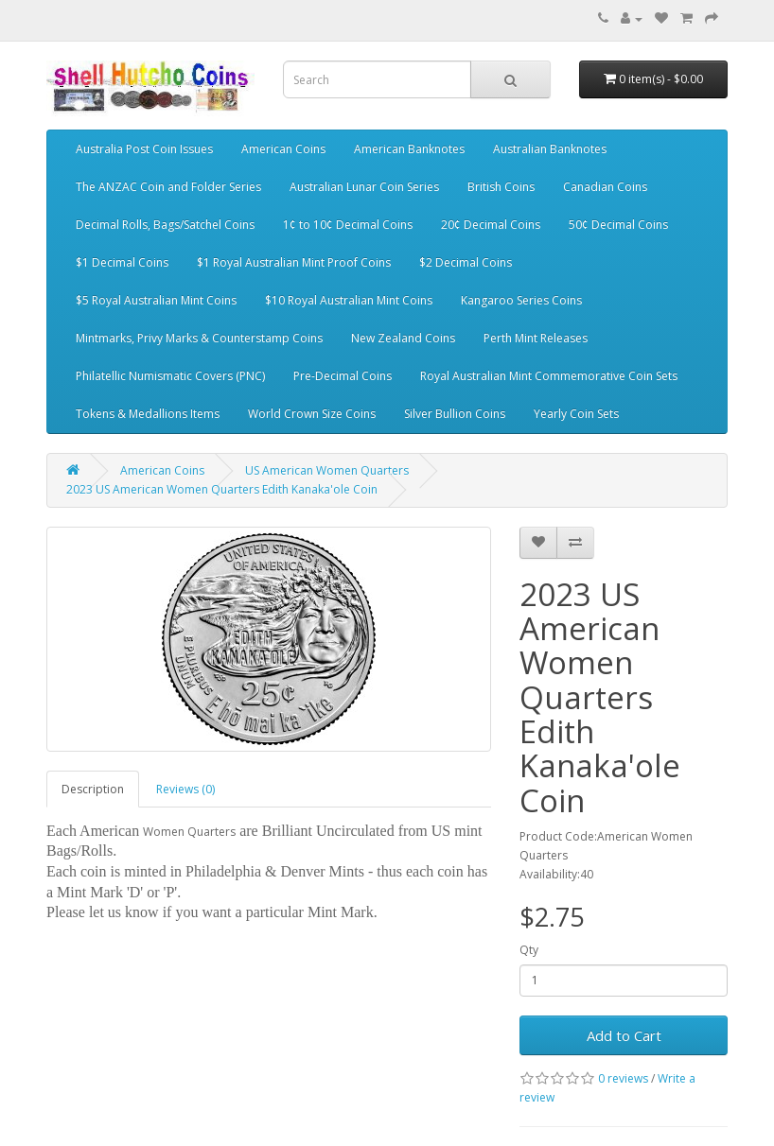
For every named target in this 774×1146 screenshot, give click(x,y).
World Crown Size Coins (312, 414)
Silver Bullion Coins (454, 414)
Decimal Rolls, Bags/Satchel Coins (165, 225)
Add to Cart (624, 1035)
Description (93, 789)
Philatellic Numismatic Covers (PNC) (170, 376)
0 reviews (623, 1078)
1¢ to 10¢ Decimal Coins (348, 225)
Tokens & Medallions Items (148, 414)
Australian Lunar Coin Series (364, 187)
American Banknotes (409, 149)
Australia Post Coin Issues (144, 149)
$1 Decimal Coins (122, 262)
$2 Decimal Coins (465, 262)
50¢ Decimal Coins (618, 225)
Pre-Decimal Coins (342, 376)
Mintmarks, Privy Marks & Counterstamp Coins (199, 338)
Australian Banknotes (550, 149)
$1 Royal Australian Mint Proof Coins (294, 262)
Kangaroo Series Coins (521, 300)
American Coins (283, 149)
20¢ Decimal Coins (490, 225)
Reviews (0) (185, 789)
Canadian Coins (605, 187)
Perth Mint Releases (536, 338)
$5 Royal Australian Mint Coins (156, 300)
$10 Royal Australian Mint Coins (348, 300)
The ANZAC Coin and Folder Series (168, 187)
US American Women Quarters (327, 470)
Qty (528, 950)
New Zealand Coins (403, 338)
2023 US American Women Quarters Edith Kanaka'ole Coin (222, 489)
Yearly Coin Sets (576, 414)
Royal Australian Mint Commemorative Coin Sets (548, 376)
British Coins (501, 187)
